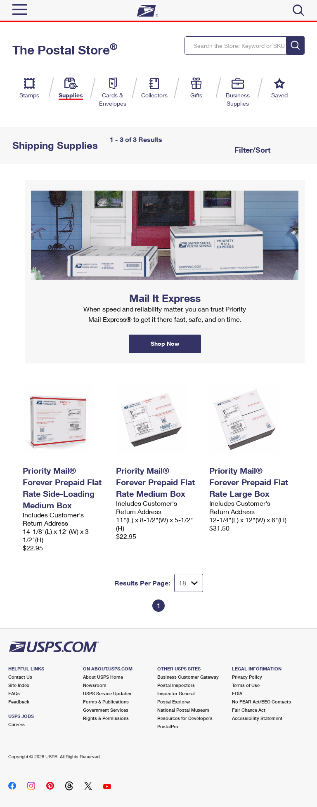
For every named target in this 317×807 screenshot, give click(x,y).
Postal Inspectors (176, 685)
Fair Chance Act (248, 710)
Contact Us (20, 677)
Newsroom (94, 685)
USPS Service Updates (107, 693)
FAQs (14, 693)
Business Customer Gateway (188, 677)
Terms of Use (246, 685)
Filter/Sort (251, 149)
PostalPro (167, 726)
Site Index (18, 685)
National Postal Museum (183, 710)
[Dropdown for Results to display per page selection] (188, 583)
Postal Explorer (173, 701)
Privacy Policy (247, 677)
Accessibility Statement (257, 718)
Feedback (18, 701)
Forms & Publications (106, 701)
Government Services (105, 710)
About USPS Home (103, 677)
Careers (16, 724)
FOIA (237, 693)
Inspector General (176, 693)
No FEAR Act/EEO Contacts (261, 701)
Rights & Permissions (106, 718)
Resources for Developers (185, 718)
